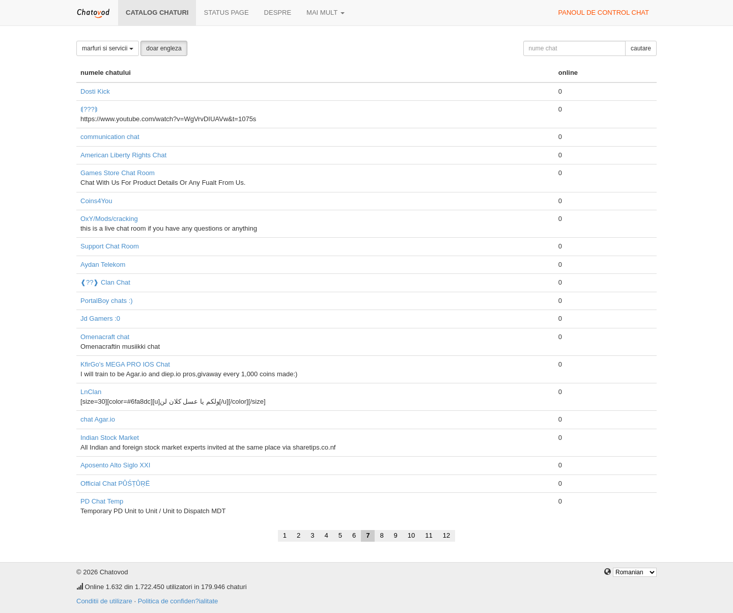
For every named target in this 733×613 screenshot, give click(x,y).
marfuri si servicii (107, 48)
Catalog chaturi (157, 12)
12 (446, 535)
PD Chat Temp (101, 501)
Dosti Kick (95, 91)
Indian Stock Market (109, 437)
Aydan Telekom (102, 264)
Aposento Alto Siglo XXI (115, 465)
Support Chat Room (109, 246)
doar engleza (163, 48)
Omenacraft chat (104, 337)
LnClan (90, 392)
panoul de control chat (603, 12)
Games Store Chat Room (117, 173)
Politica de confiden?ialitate (178, 601)
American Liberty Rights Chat (123, 155)
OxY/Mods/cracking (109, 218)
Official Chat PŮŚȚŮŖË (115, 483)
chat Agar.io (97, 419)
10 (411, 535)
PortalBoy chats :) (106, 300)
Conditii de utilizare (104, 601)
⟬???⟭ (89, 109)
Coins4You (96, 201)
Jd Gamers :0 (100, 318)
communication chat (109, 137)
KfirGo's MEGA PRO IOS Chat (125, 364)
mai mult (325, 12)
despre (277, 12)
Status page (226, 12)
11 (428, 535)
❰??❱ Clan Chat (105, 282)
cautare (641, 48)
